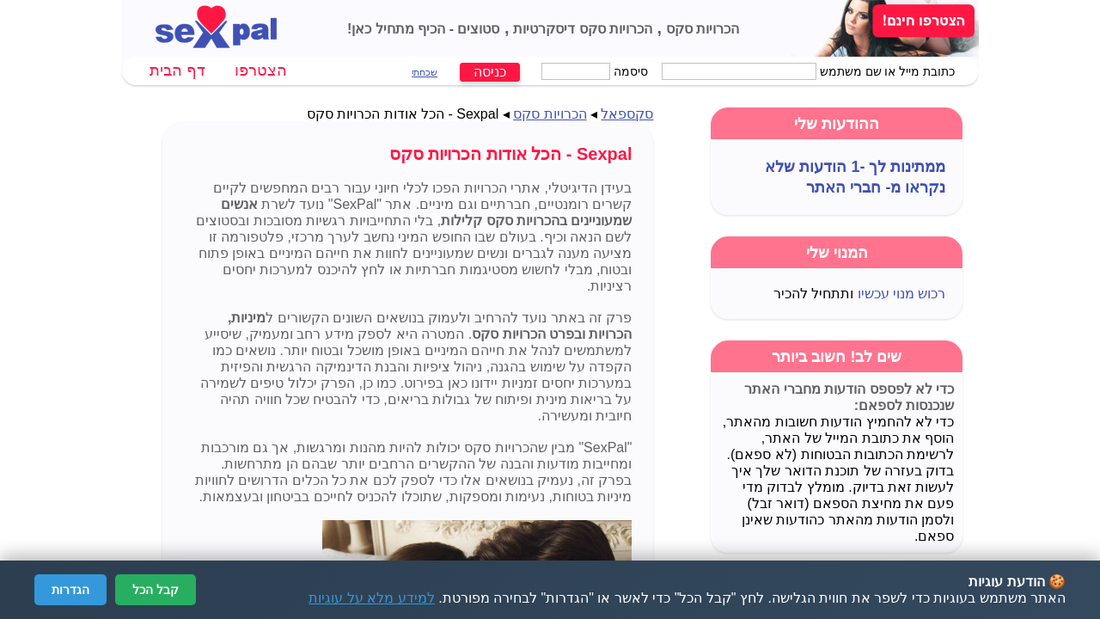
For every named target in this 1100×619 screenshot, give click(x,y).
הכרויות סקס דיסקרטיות (581, 28)
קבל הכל (155, 590)
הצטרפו (261, 70)
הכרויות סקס (700, 28)
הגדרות (70, 590)
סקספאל (627, 114)
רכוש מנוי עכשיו (902, 293)
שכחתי (424, 72)
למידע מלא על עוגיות (371, 598)
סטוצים (476, 28)
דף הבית (177, 70)
